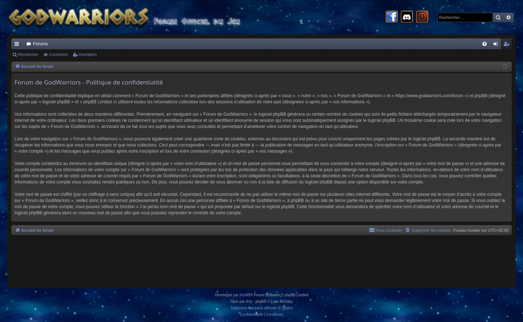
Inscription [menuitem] (508, 45)
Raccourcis (18, 45)
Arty (249, 302)
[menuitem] (484, 43)
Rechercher (28, 54)
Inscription (88, 54)
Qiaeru (287, 308)
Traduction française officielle (253, 308)
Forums (40, 43)
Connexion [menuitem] (497, 45)
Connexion (58, 54)
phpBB (244, 295)
